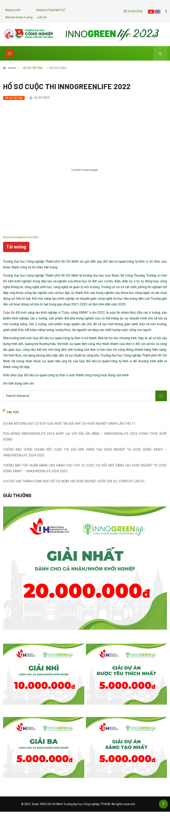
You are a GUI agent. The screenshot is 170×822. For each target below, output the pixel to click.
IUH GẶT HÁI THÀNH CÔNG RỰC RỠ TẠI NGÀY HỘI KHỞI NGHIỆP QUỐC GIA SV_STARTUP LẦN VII (74, 481)
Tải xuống (16, 246)
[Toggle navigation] (9, 53)
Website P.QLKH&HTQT (51, 10)
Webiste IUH (13, 10)
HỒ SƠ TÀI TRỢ (33, 68)
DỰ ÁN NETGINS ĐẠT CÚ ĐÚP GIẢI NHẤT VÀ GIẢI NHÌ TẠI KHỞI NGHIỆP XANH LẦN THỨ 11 (69, 424)
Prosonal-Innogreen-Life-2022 (20, 237)
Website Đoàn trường (18, 17)
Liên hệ (41, 17)
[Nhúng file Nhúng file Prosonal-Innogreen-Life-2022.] (85, 170)
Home (12, 68)
